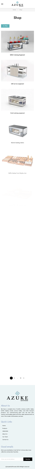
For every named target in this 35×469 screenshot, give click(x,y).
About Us (4, 434)
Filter (5, 26)
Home (4, 425)
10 (20, 378)
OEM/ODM (5, 431)
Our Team (5, 436)
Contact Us (5, 439)
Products (4, 428)
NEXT (23, 378)
